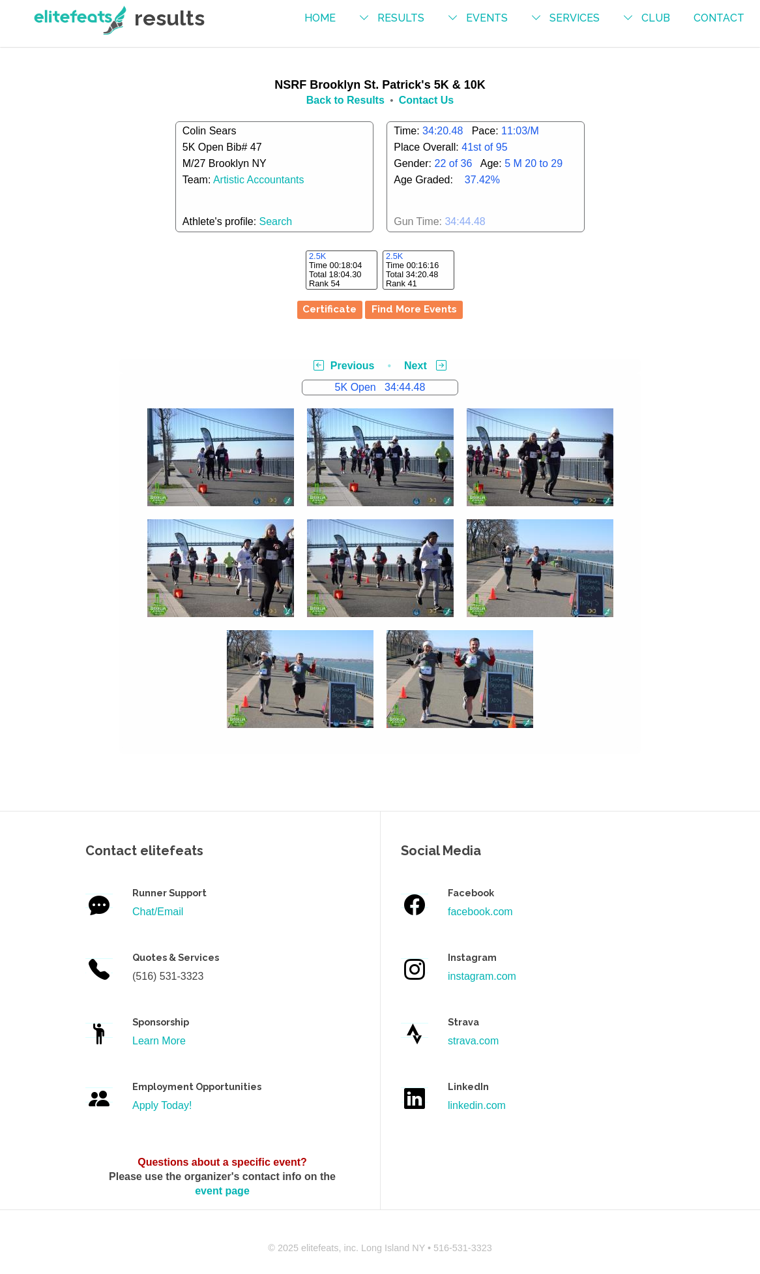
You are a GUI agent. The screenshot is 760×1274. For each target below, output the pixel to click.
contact (719, 18)
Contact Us (426, 100)
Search (276, 221)
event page (222, 1190)
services (574, 18)
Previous (344, 365)
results (400, 18)
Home (320, 18)
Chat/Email (157, 911)
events (487, 18)
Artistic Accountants (258, 179)
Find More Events (414, 309)
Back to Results (345, 100)
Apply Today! (162, 1105)
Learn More (159, 1040)
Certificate (329, 309)
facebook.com (480, 911)
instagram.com (482, 976)
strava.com (473, 1040)
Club (655, 18)
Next (425, 365)
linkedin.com (477, 1105)
